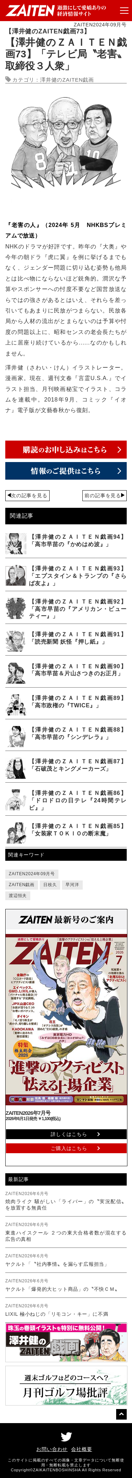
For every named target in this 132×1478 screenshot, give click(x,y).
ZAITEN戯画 (21, 884)
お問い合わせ (52, 1449)
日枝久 (50, 884)
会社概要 (81, 1449)
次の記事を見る (29, 495)
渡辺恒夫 (18, 895)
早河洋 (72, 884)
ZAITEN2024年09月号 (32, 873)
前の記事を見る (102, 495)
